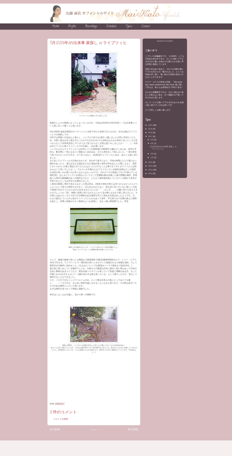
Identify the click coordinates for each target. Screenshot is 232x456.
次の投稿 (55, 429)
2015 (150, 166)
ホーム (94, 429)
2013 (150, 173)
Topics (128, 26)
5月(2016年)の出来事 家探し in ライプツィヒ (163, 147)
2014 (150, 170)
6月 (152, 143)
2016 (150, 162)
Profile (72, 26)
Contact (145, 26)
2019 (150, 129)
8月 (152, 140)
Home (55, 26)
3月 (152, 154)
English (170, 41)
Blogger (128, 450)
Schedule (111, 26)
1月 (152, 157)
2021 (150, 125)
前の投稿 (133, 429)
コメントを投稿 (60, 419)
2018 (150, 132)
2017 (150, 136)
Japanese (161, 41)
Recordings (91, 26)
